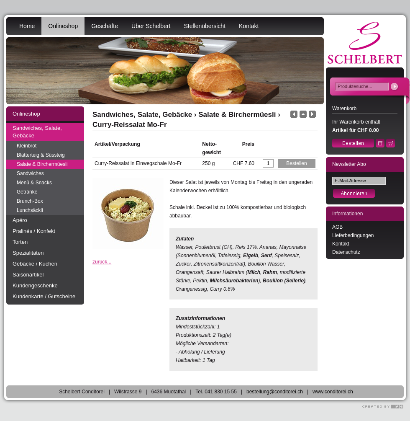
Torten (20, 242)
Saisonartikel (28, 274)
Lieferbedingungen (353, 235)
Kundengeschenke (35, 285)
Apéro (20, 220)
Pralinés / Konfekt (34, 231)
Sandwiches (30, 173)
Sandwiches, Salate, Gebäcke (37, 132)
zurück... (101, 262)
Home (27, 26)
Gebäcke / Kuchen (35, 264)
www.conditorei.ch (333, 392)
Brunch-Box (30, 201)
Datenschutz (346, 252)
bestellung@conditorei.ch (274, 392)
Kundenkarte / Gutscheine (44, 296)
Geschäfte (104, 26)
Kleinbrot (26, 146)
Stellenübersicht (205, 26)
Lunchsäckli (30, 210)
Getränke (27, 192)
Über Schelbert (150, 26)
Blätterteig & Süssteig (41, 155)
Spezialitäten (28, 253)
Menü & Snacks (34, 183)
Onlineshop (63, 26)
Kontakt (249, 26)
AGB (337, 227)
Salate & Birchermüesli (42, 164)
